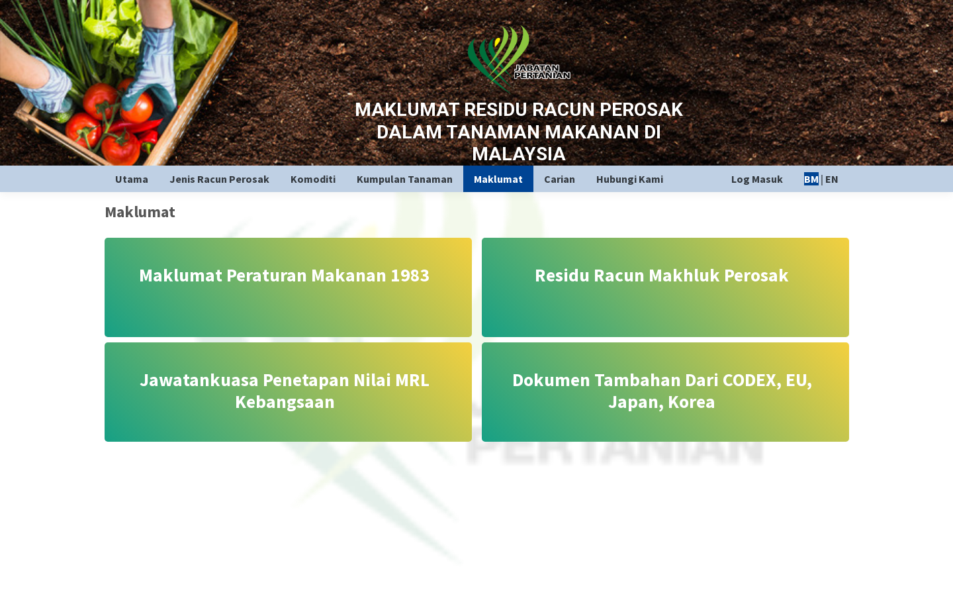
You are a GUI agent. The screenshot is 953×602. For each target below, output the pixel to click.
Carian (559, 178)
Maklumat (498, 178)
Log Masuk (757, 178)
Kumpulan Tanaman (405, 178)
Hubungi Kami (629, 178)
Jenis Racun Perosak (219, 178)
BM (811, 178)
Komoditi (313, 178)
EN (832, 178)
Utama (131, 178)
